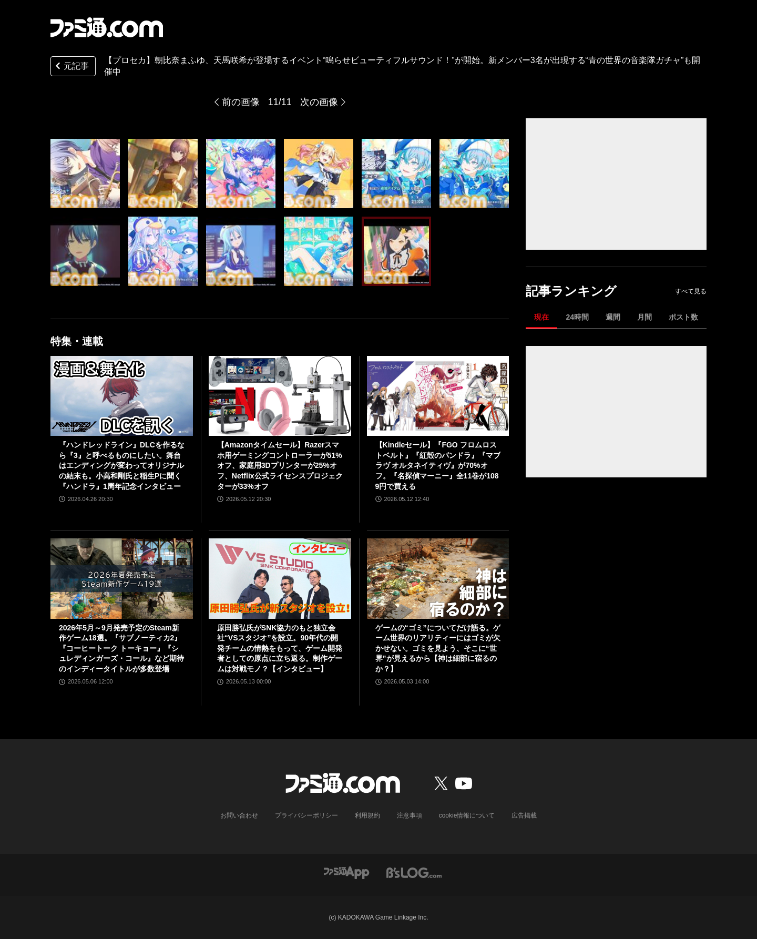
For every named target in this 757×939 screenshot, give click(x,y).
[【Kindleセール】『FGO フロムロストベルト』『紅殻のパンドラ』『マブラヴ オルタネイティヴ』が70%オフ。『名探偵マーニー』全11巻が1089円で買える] (438, 396)
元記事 (71, 67)
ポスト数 (683, 317)
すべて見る (691, 291)
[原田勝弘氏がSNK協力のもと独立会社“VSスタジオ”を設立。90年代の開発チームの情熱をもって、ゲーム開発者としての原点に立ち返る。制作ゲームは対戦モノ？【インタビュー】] (280, 578)
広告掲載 (524, 815)
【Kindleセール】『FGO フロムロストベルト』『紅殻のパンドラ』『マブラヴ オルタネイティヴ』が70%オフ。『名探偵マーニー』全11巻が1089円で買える (437, 465)
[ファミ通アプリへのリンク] (346, 872)
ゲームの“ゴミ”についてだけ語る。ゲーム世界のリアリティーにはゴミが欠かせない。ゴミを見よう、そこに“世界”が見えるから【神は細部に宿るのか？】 (437, 648)
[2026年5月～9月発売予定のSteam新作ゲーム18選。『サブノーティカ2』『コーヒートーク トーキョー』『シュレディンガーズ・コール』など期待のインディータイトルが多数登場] (121, 578)
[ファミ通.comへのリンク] (106, 27)
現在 (541, 317)
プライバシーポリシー (306, 815)
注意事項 (409, 815)
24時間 (577, 317)
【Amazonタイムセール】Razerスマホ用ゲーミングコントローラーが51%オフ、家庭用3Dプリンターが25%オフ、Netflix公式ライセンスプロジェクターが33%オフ (280, 465)
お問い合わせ (239, 815)
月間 (644, 317)
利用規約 (367, 815)
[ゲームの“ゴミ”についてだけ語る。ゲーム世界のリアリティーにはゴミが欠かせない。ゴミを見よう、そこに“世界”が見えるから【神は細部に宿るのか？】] (438, 578)
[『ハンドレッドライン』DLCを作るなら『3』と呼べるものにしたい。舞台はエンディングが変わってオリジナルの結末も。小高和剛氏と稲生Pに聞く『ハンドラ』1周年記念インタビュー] (121, 396)
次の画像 (319, 102)
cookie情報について (467, 815)
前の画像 (241, 102)
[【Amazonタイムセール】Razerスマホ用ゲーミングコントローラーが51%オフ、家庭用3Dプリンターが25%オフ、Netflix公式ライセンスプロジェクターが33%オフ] (280, 396)
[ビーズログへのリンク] (414, 872)
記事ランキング (571, 291)
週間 (613, 317)
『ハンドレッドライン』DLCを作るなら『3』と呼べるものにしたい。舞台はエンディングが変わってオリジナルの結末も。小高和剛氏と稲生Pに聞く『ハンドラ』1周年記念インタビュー (122, 465)
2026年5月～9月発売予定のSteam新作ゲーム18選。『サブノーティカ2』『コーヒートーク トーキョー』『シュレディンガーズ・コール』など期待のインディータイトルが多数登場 (121, 648)
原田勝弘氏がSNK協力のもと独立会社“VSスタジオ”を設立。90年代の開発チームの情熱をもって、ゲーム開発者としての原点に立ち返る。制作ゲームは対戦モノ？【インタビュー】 (279, 648)
